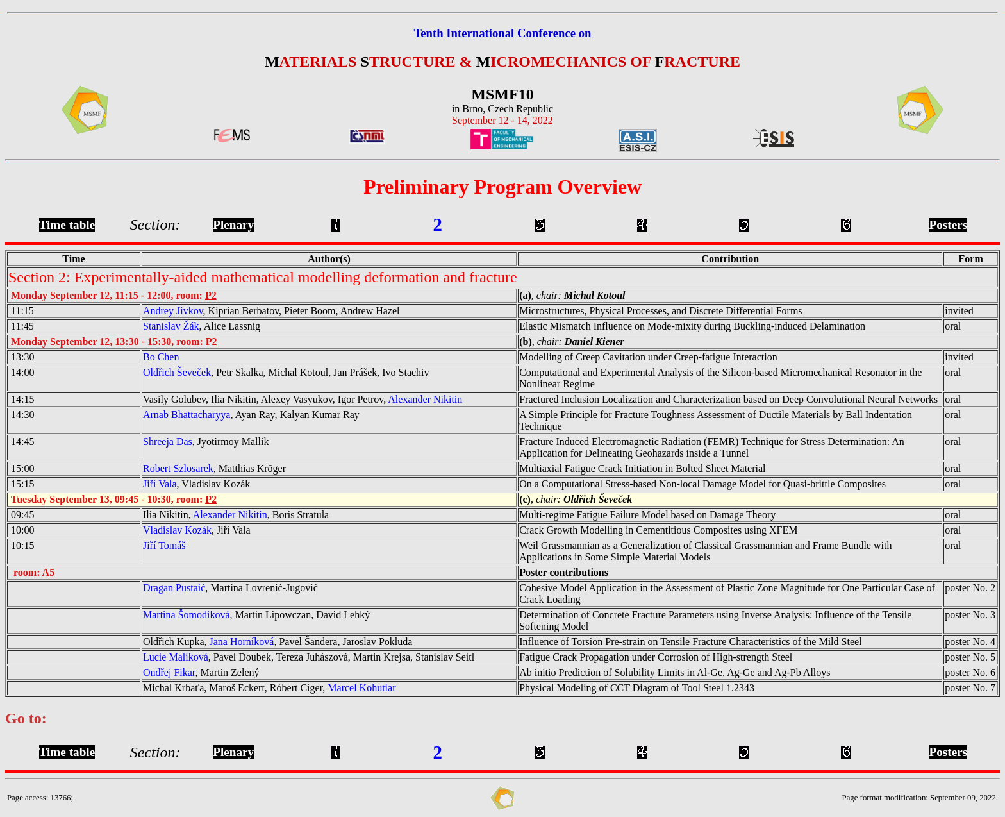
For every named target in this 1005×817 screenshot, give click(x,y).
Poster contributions (563, 572)
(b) (525, 341)
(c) (525, 499)
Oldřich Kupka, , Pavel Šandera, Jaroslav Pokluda (277, 641)
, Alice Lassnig (201, 326)
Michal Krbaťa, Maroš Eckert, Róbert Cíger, (269, 687)
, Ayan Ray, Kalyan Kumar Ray (251, 414)
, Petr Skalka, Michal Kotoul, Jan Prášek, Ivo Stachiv (286, 372)
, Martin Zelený (201, 672)
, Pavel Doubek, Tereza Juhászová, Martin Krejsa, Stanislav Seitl (308, 657)
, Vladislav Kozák (196, 483)
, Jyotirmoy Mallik (206, 441)
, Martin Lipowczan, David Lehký (256, 614)
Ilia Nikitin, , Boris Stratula (236, 514)
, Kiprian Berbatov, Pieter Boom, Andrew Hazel (271, 310)
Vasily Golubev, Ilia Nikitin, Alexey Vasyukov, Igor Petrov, (302, 399)
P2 (211, 295)
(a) (525, 295)
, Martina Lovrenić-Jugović (230, 587)
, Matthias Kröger (214, 468)
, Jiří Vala (197, 530)
